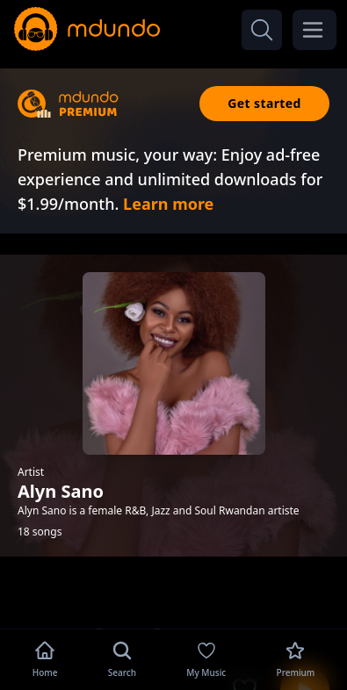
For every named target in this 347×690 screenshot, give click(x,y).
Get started (264, 103)
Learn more (168, 203)
